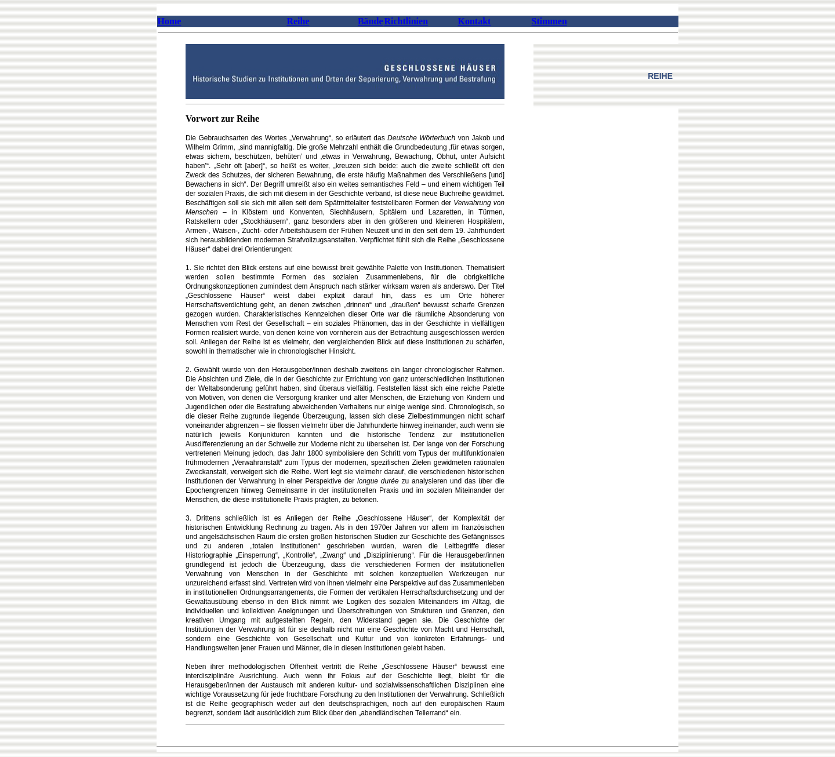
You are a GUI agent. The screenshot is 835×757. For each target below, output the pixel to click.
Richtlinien (406, 21)
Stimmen (549, 21)
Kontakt (474, 21)
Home (169, 21)
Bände (370, 21)
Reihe (297, 21)
